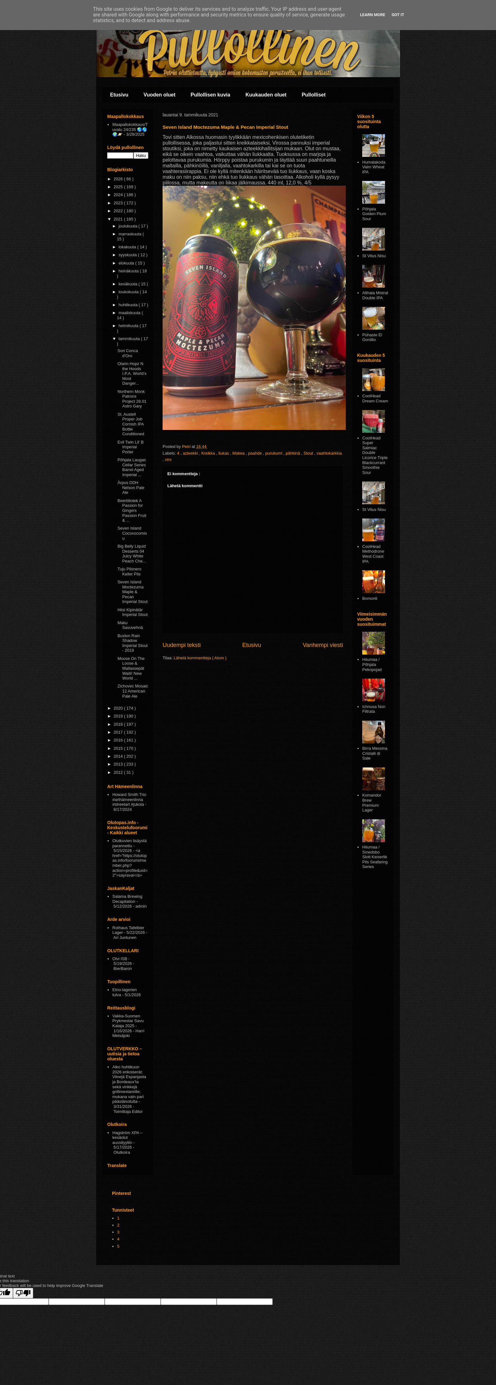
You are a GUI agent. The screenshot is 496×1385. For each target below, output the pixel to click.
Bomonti (369, 598)
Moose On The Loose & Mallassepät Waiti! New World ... (131, 668)
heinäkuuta (129, 271)
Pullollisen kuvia (210, 94)
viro (168, 459)
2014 (119, 756)
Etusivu (119, 94)
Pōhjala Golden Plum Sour (374, 214)
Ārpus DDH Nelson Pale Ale (130, 487)
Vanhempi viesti (323, 645)
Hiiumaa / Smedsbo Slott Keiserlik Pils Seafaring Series (375, 857)
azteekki (191, 453)
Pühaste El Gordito (372, 337)
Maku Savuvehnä (130, 625)
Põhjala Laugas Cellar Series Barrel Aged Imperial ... (131, 467)
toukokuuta (129, 291)
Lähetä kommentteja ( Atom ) (200, 657)
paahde (255, 453)
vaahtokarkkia (329, 453)
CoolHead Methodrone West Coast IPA (373, 554)
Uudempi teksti (182, 645)
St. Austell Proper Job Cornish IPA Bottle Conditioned (130, 424)
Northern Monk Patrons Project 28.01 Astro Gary (131, 399)
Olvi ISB (119, 958)
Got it (398, 14)
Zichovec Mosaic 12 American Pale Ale (132, 691)
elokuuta (127, 263)
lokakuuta (128, 247)
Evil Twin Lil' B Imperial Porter (130, 447)
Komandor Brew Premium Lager (371, 802)
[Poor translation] (23, 1293)
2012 (119, 772)
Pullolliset (314, 94)
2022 (119, 210)
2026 (119, 179)
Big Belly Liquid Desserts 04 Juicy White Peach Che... (131, 553)
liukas (224, 453)
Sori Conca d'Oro (127, 353)
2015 (119, 748)
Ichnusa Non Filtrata (373, 709)
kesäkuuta (129, 284)
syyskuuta (128, 254)
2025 (119, 186)
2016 (119, 740)
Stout (308, 453)
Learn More (372, 14)
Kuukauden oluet (266, 94)
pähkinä (293, 453)
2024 (119, 194)
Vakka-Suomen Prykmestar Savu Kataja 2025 (128, 1021)
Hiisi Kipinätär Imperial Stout (132, 612)
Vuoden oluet (160, 94)
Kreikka (208, 453)
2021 (119, 219)
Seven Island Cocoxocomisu (132, 533)
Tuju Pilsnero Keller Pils (129, 571)
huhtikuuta (129, 304)
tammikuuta (130, 338)
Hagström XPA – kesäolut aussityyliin (127, 1137)
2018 (119, 724)
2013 (119, 764)
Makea (239, 453)
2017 (119, 732)
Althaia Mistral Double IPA (375, 295)
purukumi (274, 453)
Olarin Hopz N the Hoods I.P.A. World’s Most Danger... (131, 373)
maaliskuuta (130, 312)
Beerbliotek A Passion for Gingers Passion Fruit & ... (131, 510)
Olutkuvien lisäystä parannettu (129, 843)
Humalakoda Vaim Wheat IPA (373, 167)
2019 (119, 716)
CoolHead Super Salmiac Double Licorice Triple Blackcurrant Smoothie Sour (375, 455)
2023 (119, 203)
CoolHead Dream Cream (375, 398)
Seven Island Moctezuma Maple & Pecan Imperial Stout (132, 592)
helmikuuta (129, 325)
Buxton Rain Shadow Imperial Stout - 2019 (132, 643)
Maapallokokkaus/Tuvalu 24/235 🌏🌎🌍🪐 (130, 129)
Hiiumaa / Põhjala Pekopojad (371, 664)
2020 (119, 708)
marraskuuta (131, 234)
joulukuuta (129, 226)
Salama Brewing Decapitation (127, 899)
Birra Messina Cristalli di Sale (374, 753)
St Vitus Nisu (374, 255)
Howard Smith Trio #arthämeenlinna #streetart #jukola (129, 799)
